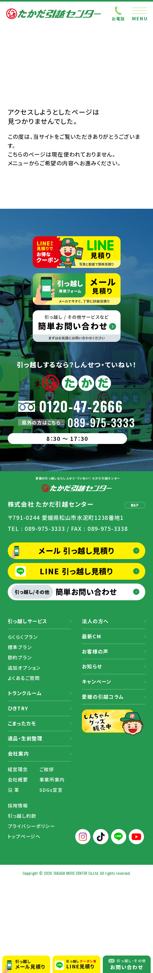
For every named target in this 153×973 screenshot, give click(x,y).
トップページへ (24, 836)
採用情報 (18, 805)
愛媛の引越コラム (103, 696)
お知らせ (92, 666)
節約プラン (20, 657)
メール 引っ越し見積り (76, 550)
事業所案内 (52, 779)
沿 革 (13, 789)
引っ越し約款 (22, 815)
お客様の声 (95, 651)
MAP (135, 505)
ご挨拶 (46, 769)
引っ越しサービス (27, 621)
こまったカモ (22, 723)
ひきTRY (18, 708)
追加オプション (24, 667)
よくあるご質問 (24, 678)
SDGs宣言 (51, 789)
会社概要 (18, 779)
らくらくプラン (23, 636)
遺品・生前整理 (25, 738)
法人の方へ (95, 621)
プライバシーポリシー (31, 826)
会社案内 (18, 753)
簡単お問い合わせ (64, 592)
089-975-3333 (101, 422)
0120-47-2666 (81, 406)
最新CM (91, 636)
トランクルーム (25, 693)
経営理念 (18, 769)
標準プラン (20, 647)
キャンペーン (96, 681)
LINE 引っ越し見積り (76, 571)
